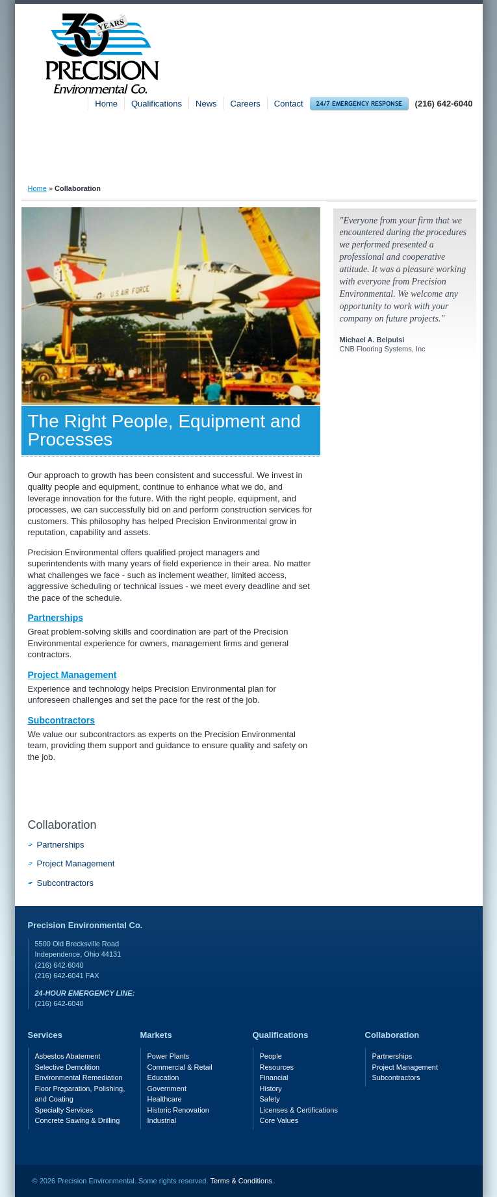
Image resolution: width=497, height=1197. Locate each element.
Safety (427, 166)
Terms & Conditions (241, 1181)
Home (106, 103)
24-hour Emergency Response (359, 103)
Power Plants (168, 1056)
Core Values (279, 1120)
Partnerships (56, 617)
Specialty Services (64, 1110)
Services (219, 166)
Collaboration (62, 824)
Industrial (162, 1120)
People (271, 1056)
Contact (288, 103)
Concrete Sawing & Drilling (77, 1120)
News (206, 103)
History (271, 1088)
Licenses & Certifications (299, 1110)
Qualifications (156, 103)
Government (167, 1088)
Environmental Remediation (79, 1077)
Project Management (72, 675)
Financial (274, 1077)
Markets (325, 166)
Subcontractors (61, 720)
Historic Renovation (178, 1110)
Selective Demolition (67, 1067)
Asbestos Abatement (68, 1056)
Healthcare (164, 1099)
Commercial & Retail (179, 1067)
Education (163, 1077)
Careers (246, 103)
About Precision (93, 166)
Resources (277, 1067)
